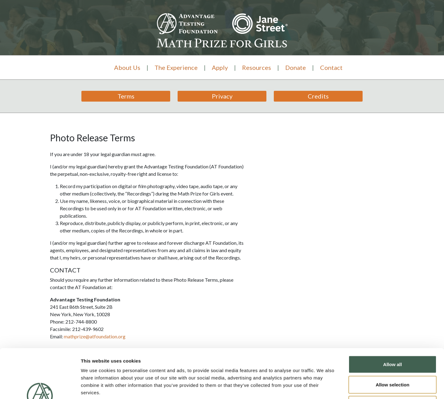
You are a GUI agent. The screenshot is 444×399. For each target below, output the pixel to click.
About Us (127, 67)
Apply (220, 67)
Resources (256, 67)
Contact (331, 67)
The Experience (176, 67)
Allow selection (392, 338)
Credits (318, 96)
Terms (125, 96)
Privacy (222, 96)
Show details (323, 386)
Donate (295, 67)
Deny (392, 358)
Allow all (392, 318)
